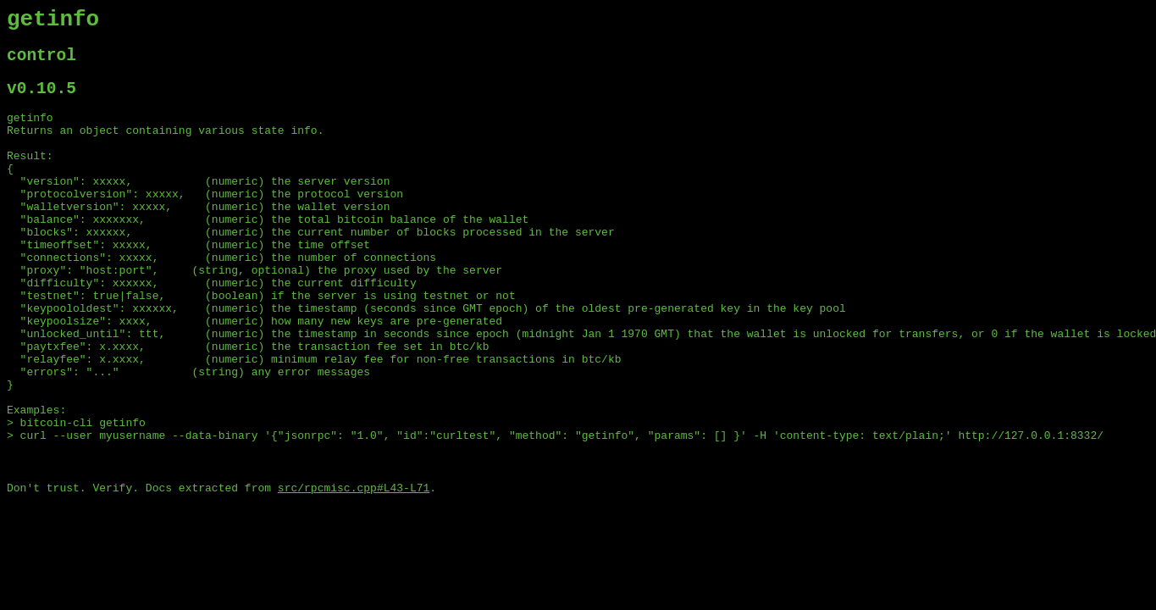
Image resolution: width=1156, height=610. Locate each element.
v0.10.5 (41, 100)
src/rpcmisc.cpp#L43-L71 (353, 572)
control (41, 63)
